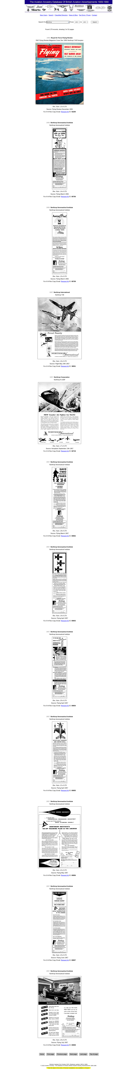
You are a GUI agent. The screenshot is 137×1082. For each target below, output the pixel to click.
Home (42, 1054)
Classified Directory (61, 15)
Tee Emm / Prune (85, 15)
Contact (94, 15)
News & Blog (73, 15)
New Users (43, 15)
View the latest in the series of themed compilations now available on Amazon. (68, 1068)
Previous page (62, 1054)
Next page (73, 1054)
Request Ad (65, 112)
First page (50, 1054)
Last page (83, 1054)
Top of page (94, 1054)
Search (51, 15)
